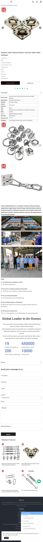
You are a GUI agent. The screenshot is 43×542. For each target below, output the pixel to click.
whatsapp (22, 88)
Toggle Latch (21, 511)
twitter (20, 88)
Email (3, 388)
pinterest (25, 88)
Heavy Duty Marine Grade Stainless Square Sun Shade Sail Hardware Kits (10, 491)
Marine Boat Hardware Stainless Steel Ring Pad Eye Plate (30, 464)
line (17, 88)
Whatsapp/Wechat (6, 426)
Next (40, 28)
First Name (4, 375)
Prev (3, 28)
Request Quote (10, 83)
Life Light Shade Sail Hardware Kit (29, 490)
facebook (15, 88)
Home (2, 5)
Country (3, 395)
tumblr (27, 88)
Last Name (4, 382)
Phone (2, 401)
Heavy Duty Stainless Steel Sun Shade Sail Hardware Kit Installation (10, 464)
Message (3, 408)
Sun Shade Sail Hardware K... (11, 5)
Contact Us (30, 83)
